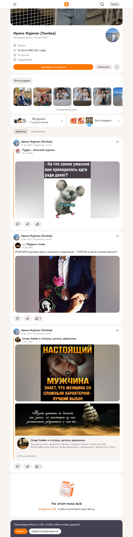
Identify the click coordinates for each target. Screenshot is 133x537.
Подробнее (25, 59)
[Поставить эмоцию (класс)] (37, 224)
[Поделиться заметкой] (27, 224)
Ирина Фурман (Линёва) (34, 33)
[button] (22, 81)
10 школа (23, 55)
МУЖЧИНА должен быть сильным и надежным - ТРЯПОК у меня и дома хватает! (66, 252)
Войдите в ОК (47, 509)
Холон (21, 45)
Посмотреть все (66, 109)
